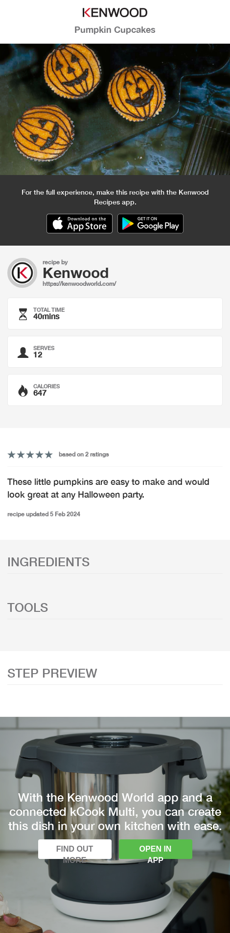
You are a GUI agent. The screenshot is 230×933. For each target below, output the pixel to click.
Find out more (74, 852)
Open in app (155, 852)
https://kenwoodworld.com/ (79, 283)
